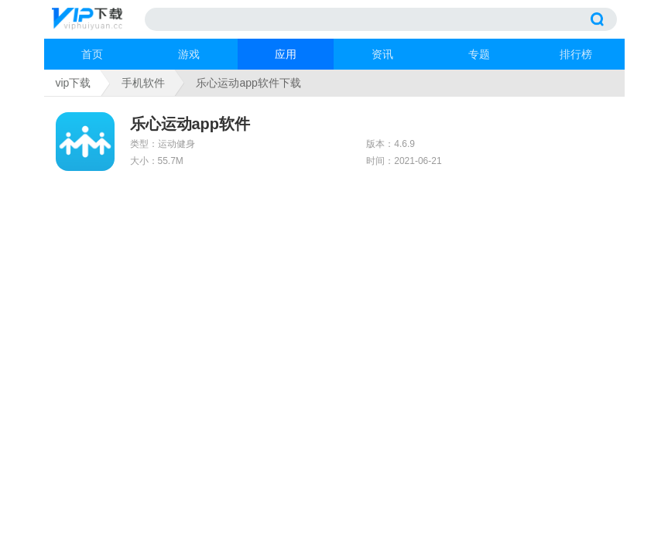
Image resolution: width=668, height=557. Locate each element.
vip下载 (73, 83)
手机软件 (143, 83)
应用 (285, 54)
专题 (479, 54)
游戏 (189, 54)
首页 (92, 54)
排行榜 (576, 54)
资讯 (382, 54)
